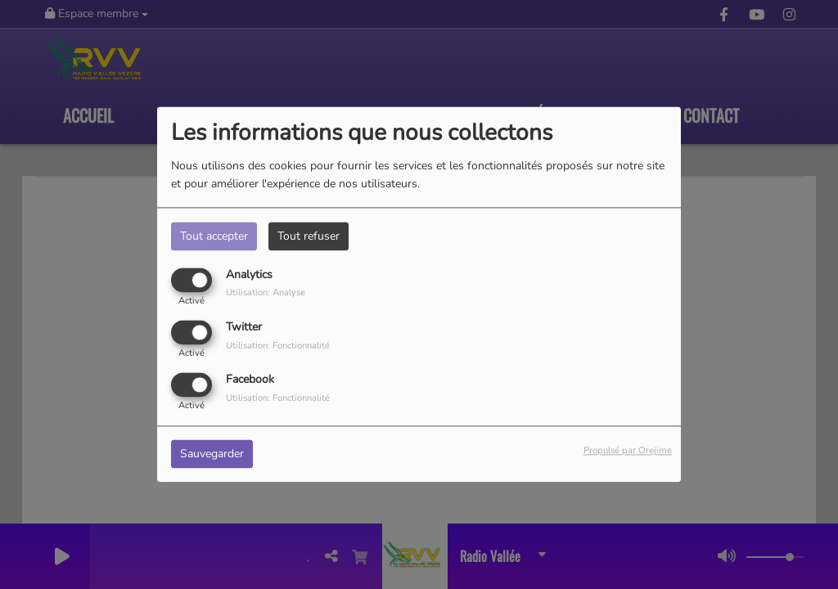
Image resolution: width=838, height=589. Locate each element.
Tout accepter (214, 236)
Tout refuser (308, 236)
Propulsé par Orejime (627, 451)
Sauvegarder (212, 454)
